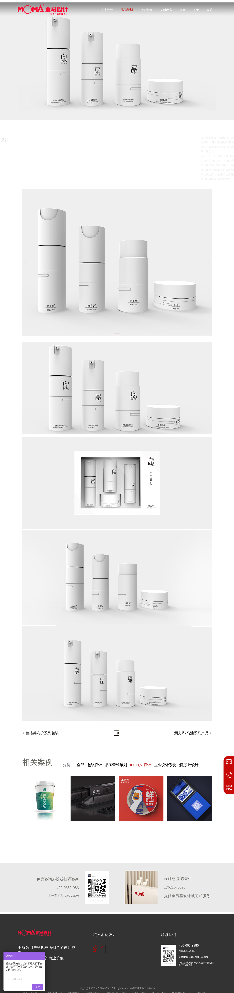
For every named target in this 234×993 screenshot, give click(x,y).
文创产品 (166, 10)
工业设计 (107, 10)
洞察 (182, 10)
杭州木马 (98, 949)
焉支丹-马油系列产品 (193, 733)
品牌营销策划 (116, 765)
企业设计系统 (165, 765)
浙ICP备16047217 (144, 988)
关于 (196, 10)
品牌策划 (127, 10)
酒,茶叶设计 (188, 765)
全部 (80, 765)
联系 (210, 10)
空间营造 (146, 10)
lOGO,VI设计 (140, 765)
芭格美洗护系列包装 (40, 733)
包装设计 (94, 765)
